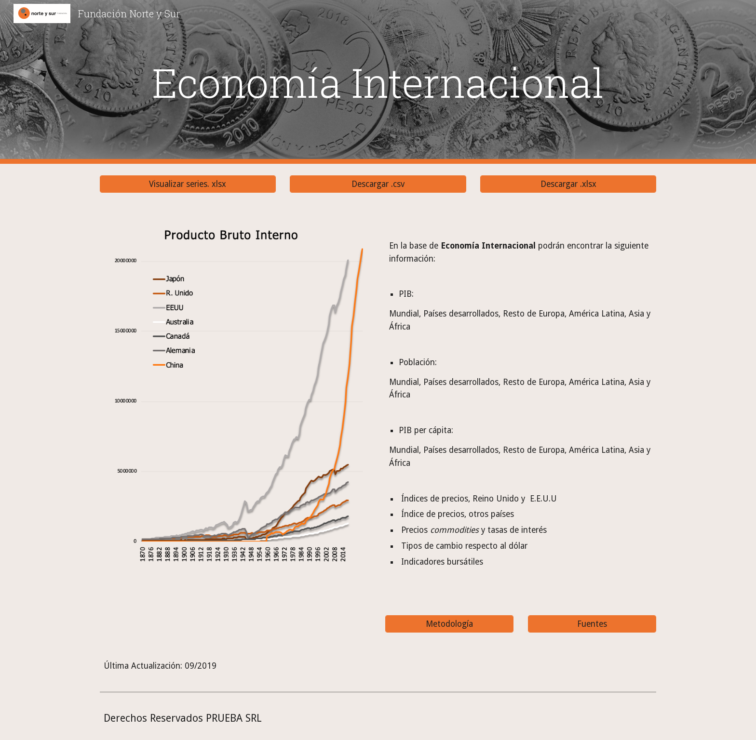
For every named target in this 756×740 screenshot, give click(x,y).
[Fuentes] (592, 623)
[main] (378, 82)
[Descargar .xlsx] (568, 184)
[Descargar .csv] (377, 184)
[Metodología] (449, 623)
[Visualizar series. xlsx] (187, 184)
